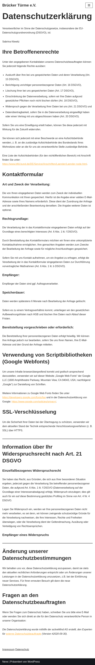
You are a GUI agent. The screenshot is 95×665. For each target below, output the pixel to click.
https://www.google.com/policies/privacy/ (34, 401)
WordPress (33, 661)
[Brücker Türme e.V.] (19, 5)
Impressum (8, 649)
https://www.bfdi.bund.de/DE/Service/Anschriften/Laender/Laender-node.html (44, 164)
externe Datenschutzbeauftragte (23, 633)
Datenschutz (22, 649)
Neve (5, 661)
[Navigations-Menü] (89, 5)
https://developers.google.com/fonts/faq (24, 397)
